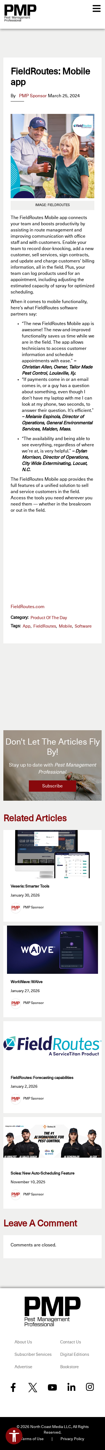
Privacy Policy (72, 1439)
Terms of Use (32, 1439)
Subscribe (52, 786)
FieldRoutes (44, 626)
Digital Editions (74, 1354)
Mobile (65, 626)
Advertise (23, 1367)
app (27, 626)
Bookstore (69, 1367)
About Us (23, 1342)
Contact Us (70, 1342)
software (83, 626)
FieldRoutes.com (28, 606)
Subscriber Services (33, 1354)
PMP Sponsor (33, 96)
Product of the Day (49, 618)
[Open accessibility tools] (14, 1435)
